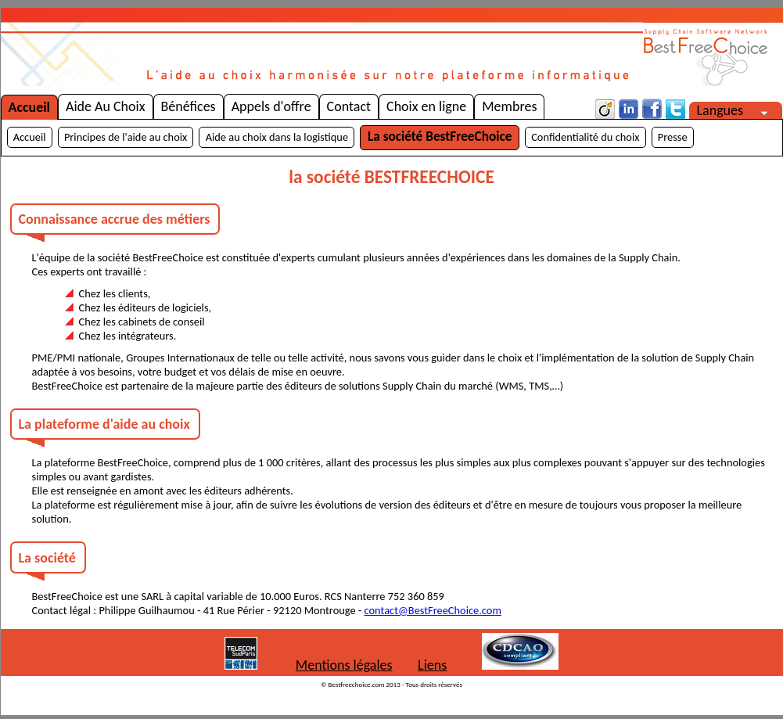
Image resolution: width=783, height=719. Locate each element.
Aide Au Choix (105, 106)
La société (47, 557)
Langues (726, 110)
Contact (349, 106)
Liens (432, 665)
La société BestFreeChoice (440, 136)
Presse (673, 137)
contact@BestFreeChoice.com (433, 610)
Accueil (30, 107)
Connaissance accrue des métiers (114, 219)
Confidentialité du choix (585, 137)
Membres (509, 106)
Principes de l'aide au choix (125, 137)
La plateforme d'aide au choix (104, 424)
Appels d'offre (271, 106)
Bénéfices (188, 106)
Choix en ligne (426, 106)
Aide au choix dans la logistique (277, 137)
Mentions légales (344, 665)
